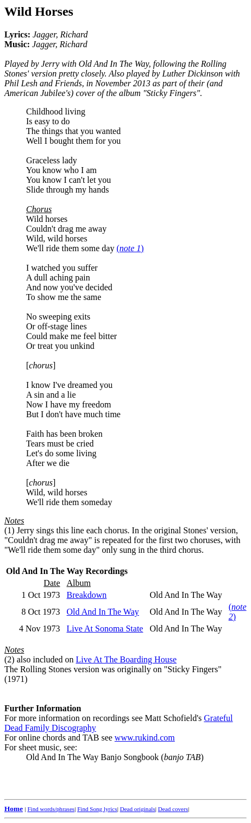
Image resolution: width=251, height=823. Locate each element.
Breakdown (87, 594)
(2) (9, 659)
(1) (9, 530)
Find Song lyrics (97, 809)
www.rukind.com (145, 737)
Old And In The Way (103, 611)
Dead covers (173, 809)
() (129, 248)
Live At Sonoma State (105, 628)
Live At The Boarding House (126, 659)
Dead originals (137, 809)
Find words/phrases (50, 809)
